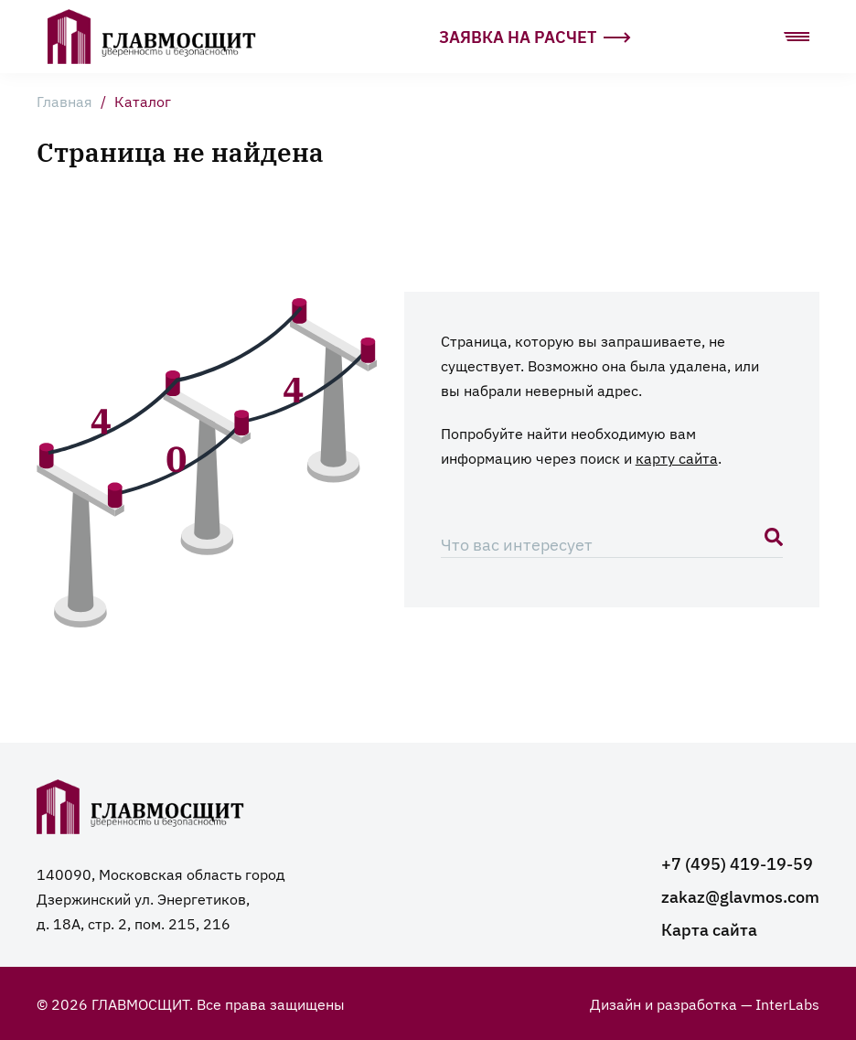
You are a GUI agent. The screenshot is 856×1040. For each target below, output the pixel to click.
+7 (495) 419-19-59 (737, 863)
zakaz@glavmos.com (740, 896)
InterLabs (787, 1003)
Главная (64, 101)
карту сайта (677, 457)
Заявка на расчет (535, 36)
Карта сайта (709, 928)
